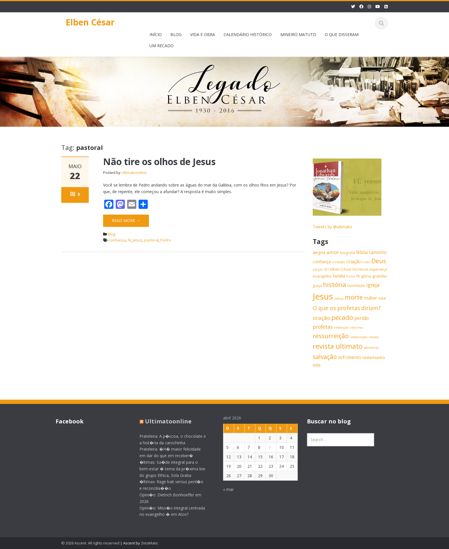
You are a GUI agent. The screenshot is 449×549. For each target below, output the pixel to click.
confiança (117, 240)
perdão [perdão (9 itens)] (361, 318)
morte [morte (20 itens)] (354, 297)
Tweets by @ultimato (332, 226)
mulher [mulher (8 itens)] (370, 298)
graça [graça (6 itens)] (317, 285)
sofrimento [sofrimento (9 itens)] (349, 357)
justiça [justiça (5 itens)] (339, 298)
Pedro (165, 240)
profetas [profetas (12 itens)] (323, 326)
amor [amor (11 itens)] (332, 252)
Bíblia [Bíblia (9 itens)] (362, 252)
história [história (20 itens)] (334, 284)
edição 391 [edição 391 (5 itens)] (321, 269)
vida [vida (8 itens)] (316, 365)
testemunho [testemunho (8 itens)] (374, 357)
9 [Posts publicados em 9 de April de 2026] (266, 447)
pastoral (151, 240)
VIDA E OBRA (202, 34)
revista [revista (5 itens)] (374, 337)
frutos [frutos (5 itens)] (350, 276)
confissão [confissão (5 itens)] (338, 262)
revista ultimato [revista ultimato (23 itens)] (338, 346)
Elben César (90, 22)
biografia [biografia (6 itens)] (347, 252)
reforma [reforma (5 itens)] (356, 328)
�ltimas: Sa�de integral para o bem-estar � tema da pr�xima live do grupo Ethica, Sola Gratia (168, 468)
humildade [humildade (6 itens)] (356, 285)
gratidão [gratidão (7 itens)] (379, 276)
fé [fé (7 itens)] (358, 276)
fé (129, 240)
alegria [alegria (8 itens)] (319, 252)
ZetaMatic (149, 543)
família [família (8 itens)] (339, 276)
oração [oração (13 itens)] (321, 317)
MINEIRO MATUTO (298, 34)
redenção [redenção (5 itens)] (341, 328)
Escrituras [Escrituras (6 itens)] (360, 269)
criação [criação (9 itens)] (353, 262)
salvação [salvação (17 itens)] (325, 357)
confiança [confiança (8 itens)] (322, 261)
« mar (224, 489)
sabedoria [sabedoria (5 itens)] (371, 348)
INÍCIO (155, 34)
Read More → (126, 220)
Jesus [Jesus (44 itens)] (323, 296)
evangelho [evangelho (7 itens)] (322, 276)
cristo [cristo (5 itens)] (366, 262)
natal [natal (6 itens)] (382, 298)
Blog (111, 234)
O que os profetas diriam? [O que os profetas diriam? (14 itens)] (347, 308)
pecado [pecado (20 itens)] (342, 317)
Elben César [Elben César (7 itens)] (340, 269)
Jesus (137, 240)
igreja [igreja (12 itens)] (373, 285)
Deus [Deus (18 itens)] (378, 261)
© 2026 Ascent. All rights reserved (90, 543)
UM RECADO (161, 45)
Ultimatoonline (134, 172)
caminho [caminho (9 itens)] (378, 252)
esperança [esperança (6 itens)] (378, 269)
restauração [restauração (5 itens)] (359, 337)
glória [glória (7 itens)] (366, 276)
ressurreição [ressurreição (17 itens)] (330, 336)
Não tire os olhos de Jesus (159, 161)
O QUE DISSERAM (342, 34)
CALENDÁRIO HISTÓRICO (248, 34)
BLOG (176, 34)
